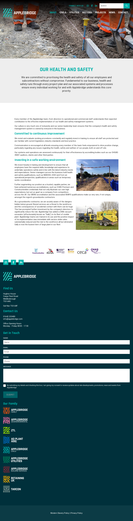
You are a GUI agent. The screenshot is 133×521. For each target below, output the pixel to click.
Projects (100, 12)
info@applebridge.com (12, 319)
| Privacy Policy (76, 513)
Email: (5, 348)
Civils (63, 12)
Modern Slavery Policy (60, 513)
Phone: (6, 357)
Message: (7, 367)
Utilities (74, 12)
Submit (10, 394)
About (52, 12)
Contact (123, 12)
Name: (5, 338)
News (112, 12)
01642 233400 (9, 316)
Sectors (87, 12)
